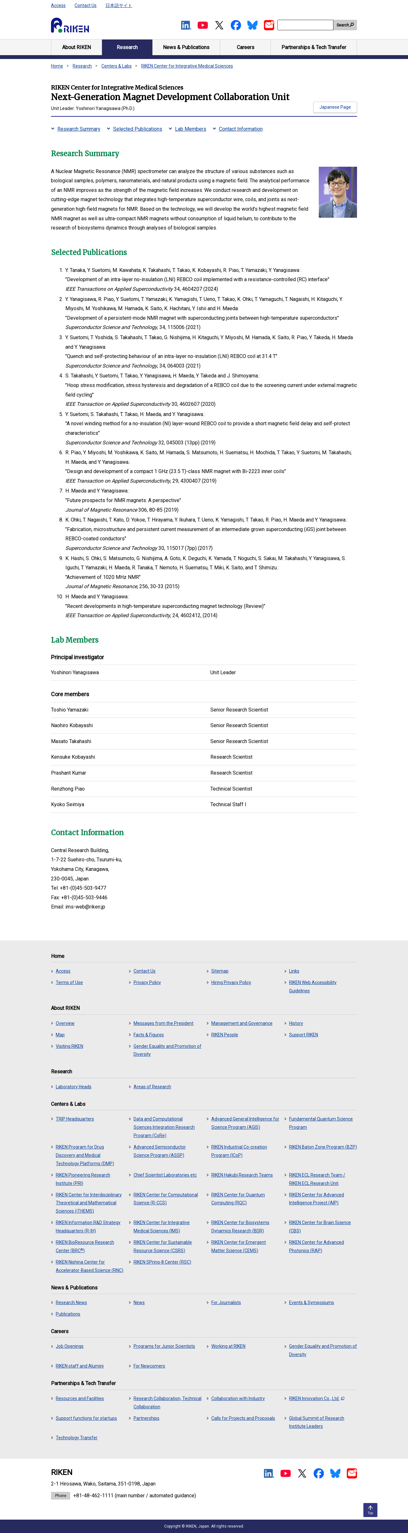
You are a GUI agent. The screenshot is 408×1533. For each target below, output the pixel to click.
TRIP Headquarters (75, 1118)
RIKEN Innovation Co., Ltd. (316, 1398)
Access (58, 5)
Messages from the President (163, 1023)
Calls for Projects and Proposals (243, 1418)
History (296, 1023)
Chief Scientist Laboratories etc (165, 1175)
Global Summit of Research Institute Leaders (316, 1422)
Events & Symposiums (311, 1302)
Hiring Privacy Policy (231, 982)
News (139, 1302)
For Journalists (226, 1302)
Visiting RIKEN (69, 1046)
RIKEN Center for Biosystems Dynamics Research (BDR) (240, 1226)
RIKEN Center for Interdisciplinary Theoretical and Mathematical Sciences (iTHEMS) (89, 1203)
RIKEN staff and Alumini (80, 1366)
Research (82, 66)
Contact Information (241, 129)
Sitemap (220, 971)
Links (294, 971)
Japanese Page (335, 107)
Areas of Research (152, 1086)
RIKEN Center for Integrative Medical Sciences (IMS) (162, 1226)
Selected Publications (137, 129)
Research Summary (78, 129)
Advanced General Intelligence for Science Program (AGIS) (245, 1123)
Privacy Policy (147, 982)
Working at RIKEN (228, 1346)
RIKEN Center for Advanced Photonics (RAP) (316, 1246)
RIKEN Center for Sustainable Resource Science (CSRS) (163, 1246)
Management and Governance (242, 1023)
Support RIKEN (303, 1034)
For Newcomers (149, 1366)
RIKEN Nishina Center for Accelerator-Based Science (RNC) (89, 1266)
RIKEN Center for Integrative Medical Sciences (187, 66)
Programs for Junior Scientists (164, 1346)
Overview (65, 1023)
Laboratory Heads (73, 1086)
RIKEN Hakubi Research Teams (242, 1175)
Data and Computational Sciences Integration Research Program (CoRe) (164, 1127)
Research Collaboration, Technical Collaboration (167, 1402)
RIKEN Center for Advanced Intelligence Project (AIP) (316, 1199)
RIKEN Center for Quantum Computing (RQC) (238, 1199)
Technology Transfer (77, 1437)
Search (343, 25)
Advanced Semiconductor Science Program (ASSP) (160, 1151)
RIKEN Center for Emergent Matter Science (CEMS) (238, 1246)
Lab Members (190, 129)
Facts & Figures (149, 1034)
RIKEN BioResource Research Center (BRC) (85, 1246)
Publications (68, 1314)
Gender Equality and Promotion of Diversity (167, 1050)
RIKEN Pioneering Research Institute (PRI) (83, 1179)
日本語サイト (119, 5)
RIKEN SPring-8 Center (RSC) (162, 1262)
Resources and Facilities (80, 1398)
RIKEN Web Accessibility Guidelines (313, 986)
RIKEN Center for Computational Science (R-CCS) (166, 1199)
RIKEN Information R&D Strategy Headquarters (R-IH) (88, 1226)
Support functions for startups (86, 1418)
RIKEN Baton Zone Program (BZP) (323, 1147)
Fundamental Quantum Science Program (321, 1123)
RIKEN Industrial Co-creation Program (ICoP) (239, 1151)
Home (57, 66)
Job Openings (70, 1346)
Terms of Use (69, 982)
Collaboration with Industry (238, 1398)
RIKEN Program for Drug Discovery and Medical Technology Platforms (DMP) (85, 1155)
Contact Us (86, 5)
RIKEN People (224, 1034)
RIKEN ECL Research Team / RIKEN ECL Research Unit (317, 1179)
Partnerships (146, 1418)
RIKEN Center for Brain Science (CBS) (320, 1226)
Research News (71, 1302)
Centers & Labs (116, 66)
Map (60, 1034)
